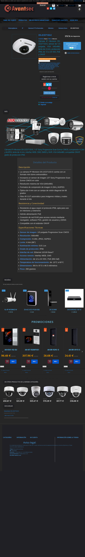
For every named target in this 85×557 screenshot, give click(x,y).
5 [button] (41, 315)
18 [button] (49, 378)
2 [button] (45, 315)
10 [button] (38, 378)
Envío (19, 470)
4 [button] (42, 315)
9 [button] (37, 378)
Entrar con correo (49, 93)
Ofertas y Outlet (9, 509)
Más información (44, 3)
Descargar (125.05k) (9, 415)
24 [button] (57, 378)
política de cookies (78, 0)
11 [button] (39, 378)
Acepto (38, 3)
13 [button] (42, 378)
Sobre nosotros (22, 461)
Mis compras (35, 440)
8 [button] (35, 378)
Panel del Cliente (9, 20)
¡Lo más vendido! (23, 449)
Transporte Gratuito (60, 20)
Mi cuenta (33, 437)
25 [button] (59, 378)
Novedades (21, 446)
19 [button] (51, 378)
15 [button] (45, 378)
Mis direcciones (36, 454)
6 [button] (39, 315)
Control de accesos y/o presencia (8, 467)
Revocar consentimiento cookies (22, 503)
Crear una (54, 97)
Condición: (41, 38)
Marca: (50, 38)
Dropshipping (22, 480)
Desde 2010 (74, 20)
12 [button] (41, 378)
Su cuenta (61, 5)
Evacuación (7, 528)
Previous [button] (2, 301)
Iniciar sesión (71, 5)
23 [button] (56, 378)
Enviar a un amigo (46, 102)
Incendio (6, 505)
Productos (23, 20)
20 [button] (52, 378)
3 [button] (44, 315)
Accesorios (7, 497)
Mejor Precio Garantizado (39, 20)
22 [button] (55, 378)
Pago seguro (21, 458)
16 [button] (46, 378)
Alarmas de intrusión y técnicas (7, 451)
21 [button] (53, 378)
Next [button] (82, 301)
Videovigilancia (8, 446)
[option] (74, 301)
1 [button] (46, 315)
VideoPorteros (8, 472)
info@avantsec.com (65, 450)
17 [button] (48, 378)
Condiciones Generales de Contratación (22, 475)
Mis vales (34, 463)
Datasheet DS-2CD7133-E (11, 411)
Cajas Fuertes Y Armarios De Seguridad (9, 523)
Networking (7, 456)
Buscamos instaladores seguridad (21, 486)
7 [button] (38, 315)
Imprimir (43, 104)
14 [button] (44, 378)
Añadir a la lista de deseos (73, 53)
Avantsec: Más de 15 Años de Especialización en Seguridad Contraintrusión (22, 518)
